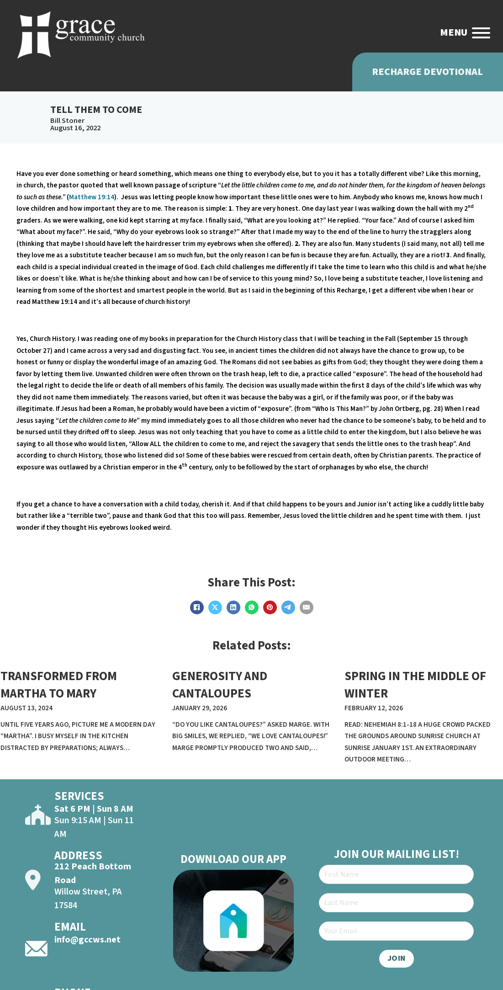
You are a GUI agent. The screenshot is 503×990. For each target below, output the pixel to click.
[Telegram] (288, 607)
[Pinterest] (270, 607)
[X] (215, 607)
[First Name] (396, 874)
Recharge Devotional (427, 71)
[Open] (481, 32)
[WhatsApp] (252, 607)
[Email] (306, 607)
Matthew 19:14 (91, 197)
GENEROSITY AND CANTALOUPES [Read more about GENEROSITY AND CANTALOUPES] (219, 685)
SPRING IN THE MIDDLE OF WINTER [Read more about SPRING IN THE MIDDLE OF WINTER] (415, 685)
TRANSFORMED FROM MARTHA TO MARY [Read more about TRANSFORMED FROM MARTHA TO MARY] (58, 685)
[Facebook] (197, 607)
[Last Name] (396, 902)
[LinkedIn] (233, 607)
